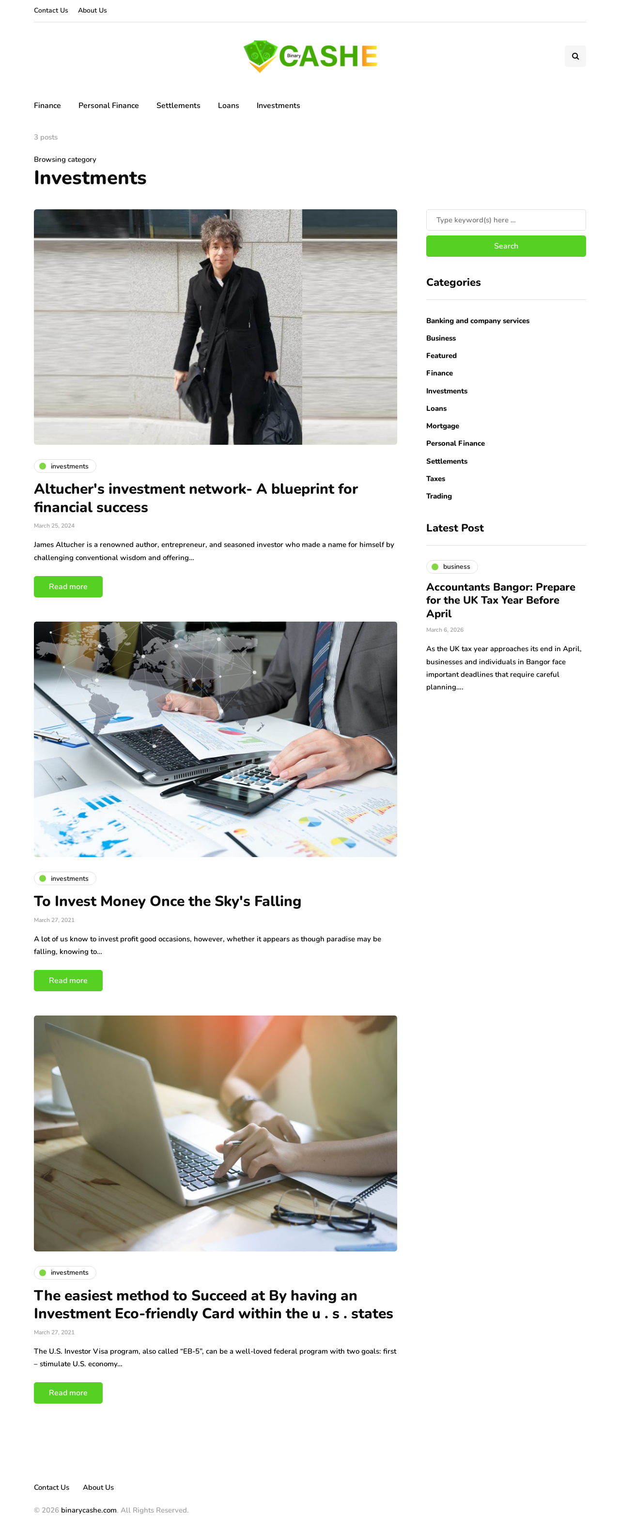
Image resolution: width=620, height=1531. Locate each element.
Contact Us (51, 10)
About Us (92, 10)
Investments (278, 105)
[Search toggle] (575, 56)
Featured (441, 355)
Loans (228, 105)
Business (441, 338)
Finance (47, 105)
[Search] (506, 220)
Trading (439, 496)
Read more (68, 586)
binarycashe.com (89, 1510)
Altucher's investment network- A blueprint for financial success (196, 498)
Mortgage (442, 426)
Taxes (435, 479)
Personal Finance (108, 105)
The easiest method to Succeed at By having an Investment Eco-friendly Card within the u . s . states (213, 1305)
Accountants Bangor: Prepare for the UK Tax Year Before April (500, 600)
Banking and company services (477, 321)
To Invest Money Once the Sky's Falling (167, 901)
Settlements (178, 105)
